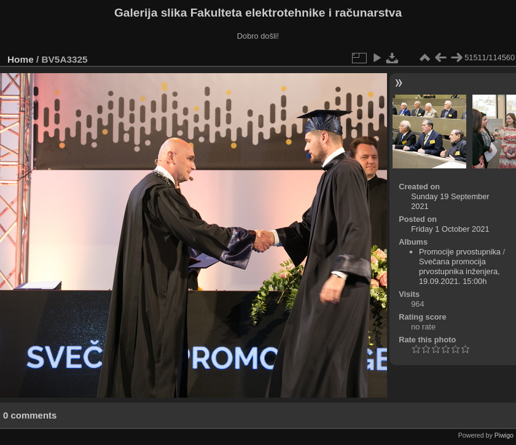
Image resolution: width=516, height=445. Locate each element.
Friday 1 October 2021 (450, 229)
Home (20, 59)
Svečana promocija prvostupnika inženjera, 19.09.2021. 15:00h (459, 271)
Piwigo (504, 435)
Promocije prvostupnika (460, 251)
